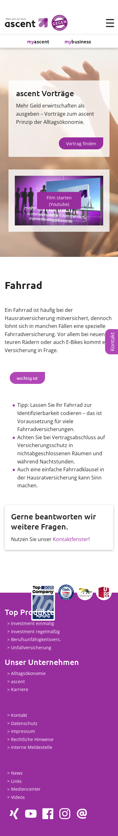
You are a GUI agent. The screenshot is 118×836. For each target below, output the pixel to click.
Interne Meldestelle (31, 747)
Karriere (19, 690)
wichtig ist (27, 378)
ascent (38, 41)
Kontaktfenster (70, 539)
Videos (18, 797)
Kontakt (112, 341)
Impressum (23, 731)
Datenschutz (24, 723)
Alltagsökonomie (28, 674)
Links (16, 781)
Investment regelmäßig (35, 631)
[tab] (27, 377)
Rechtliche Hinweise (32, 739)
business (78, 41)
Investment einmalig (32, 624)
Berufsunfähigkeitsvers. (36, 640)
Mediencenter (26, 789)
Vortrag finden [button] (81, 144)
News (17, 773)
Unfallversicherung (31, 648)
